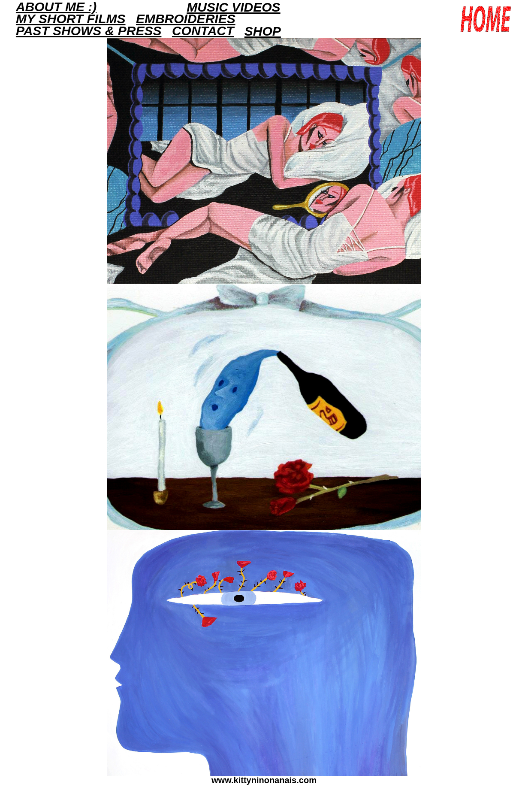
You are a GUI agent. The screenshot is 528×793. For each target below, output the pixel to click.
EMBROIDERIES (185, 19)
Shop (262, 31)
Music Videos (233, 7)
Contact (203, 31)
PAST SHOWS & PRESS (89, 31)
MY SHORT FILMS (71, 19)
